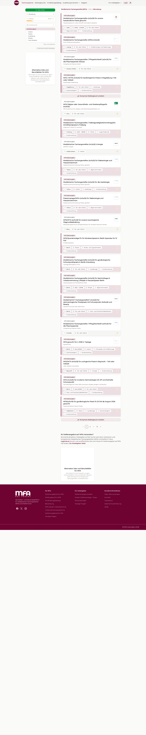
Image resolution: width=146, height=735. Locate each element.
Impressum (108, 500)
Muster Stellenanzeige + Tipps (86, 497)
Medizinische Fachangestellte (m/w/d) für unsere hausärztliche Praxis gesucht (83, 19)
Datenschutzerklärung (112, 504)
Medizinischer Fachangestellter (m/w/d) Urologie (83, 144)
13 (97, 426)
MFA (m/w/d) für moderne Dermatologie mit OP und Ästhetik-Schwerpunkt (88, 381)
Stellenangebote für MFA (54, 494)
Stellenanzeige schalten (84, 494)
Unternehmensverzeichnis (55, 510)
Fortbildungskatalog (53, 500)
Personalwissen (80, 500)
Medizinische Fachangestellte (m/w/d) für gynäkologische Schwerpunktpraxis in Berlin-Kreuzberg (86, 261)
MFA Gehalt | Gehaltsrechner (55, 507)
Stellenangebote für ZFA (54, 513)
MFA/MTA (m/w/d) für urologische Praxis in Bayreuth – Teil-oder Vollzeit (88, 363)
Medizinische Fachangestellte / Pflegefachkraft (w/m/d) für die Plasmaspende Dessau (87, 61)
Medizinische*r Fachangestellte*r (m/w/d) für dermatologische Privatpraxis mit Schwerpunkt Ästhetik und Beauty (87, 302)
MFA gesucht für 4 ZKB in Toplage (77, 342)
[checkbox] (26, 32)
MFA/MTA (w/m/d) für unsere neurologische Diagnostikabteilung (81, 221)
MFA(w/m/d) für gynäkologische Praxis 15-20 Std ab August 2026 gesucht (89, 403)
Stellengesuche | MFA (53, 497)
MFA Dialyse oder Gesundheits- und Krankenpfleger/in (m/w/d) (85, 105)
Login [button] (75, 3)
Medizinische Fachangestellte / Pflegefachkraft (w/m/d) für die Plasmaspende (87, 325)
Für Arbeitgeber (64, 3)
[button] (79, 2)
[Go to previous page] (83, 426)
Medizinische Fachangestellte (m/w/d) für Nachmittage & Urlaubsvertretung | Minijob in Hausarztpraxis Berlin (86, 279)
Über (112, 494)
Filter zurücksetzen (49, 44)
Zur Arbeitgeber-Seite (77, 443)
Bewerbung (49, 504)
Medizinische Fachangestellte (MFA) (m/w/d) (81, 40)
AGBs (106, 507)
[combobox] (39, 25)
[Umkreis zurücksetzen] (53, 19)
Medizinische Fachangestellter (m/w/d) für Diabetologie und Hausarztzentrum (87, 162)
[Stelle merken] (117, 27)
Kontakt (107, 497)
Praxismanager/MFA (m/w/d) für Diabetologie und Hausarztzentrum (83, 199)
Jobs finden (40, 10)
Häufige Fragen (50, 516)
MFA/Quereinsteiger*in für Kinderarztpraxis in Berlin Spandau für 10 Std (90, 239)
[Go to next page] (100, 426)
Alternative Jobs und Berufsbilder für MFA (40, 71)
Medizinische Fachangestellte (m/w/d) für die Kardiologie (86, 182)
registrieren (65, 441)
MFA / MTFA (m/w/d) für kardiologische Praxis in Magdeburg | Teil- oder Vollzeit (90, 79)
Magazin (33, 3)
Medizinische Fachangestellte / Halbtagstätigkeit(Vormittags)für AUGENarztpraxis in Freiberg (89, 124)
